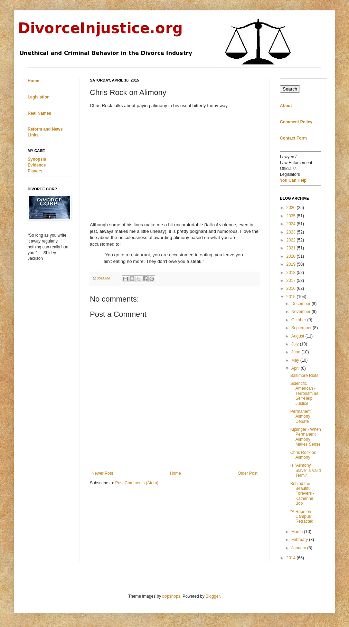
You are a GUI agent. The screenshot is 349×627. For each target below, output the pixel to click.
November (301, 311)
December (301, 303)
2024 (291, 223)
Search (290, 89)
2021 (291, 248)
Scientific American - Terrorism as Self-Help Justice (304, 393)
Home (175, 473)
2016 (291, 288)
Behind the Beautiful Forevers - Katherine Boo (302, 493)
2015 (291, 296)
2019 (291, 264)
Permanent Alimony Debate (300, 416)
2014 (291, 557)
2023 (291, 232)
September (302, 327)
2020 (291, 256)
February (300, 539)
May (295, 360)
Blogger (213, 596)
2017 (291, 280)
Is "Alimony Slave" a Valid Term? (305, 470)
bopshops (171, 596)
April (296, 368)
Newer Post (102, 473)
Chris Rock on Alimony (303, 455)
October (299, 319)
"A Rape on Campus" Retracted (301, 516)
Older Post (247, 473)
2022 (291, 240)
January (299, 547)
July (295, 344)
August (298, 336)
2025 (291, 215)
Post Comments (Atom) (136, 483)
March (297, 531)
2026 (291, 207)
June (296, 352)
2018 (291, 272)
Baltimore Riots (304, 375)
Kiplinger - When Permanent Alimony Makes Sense (305, 437)
